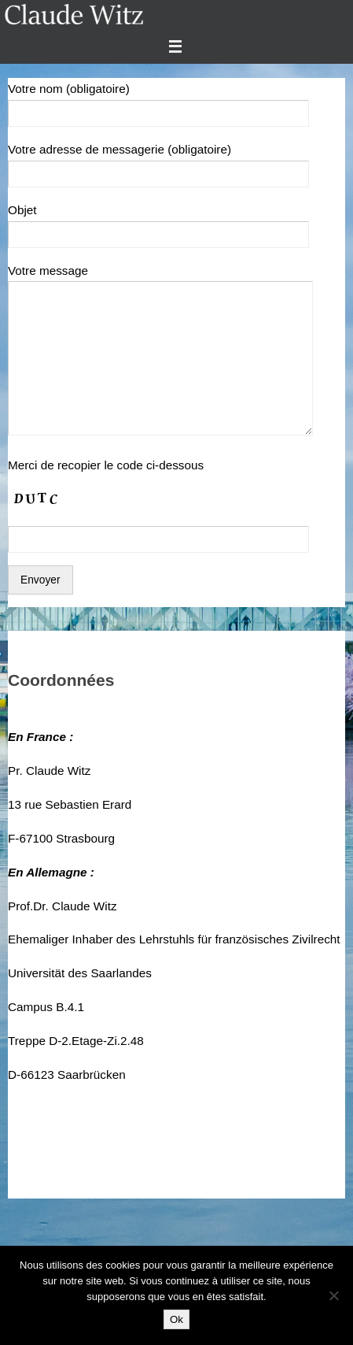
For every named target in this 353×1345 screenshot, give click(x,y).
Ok (176, 1319)
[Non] (333, 1295)
